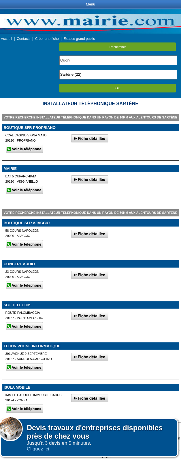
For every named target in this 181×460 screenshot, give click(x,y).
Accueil (6, 39)
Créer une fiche (47, 39)
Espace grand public (79, 39)
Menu (90, 4)
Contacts (23, 39)
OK (117, 88)
